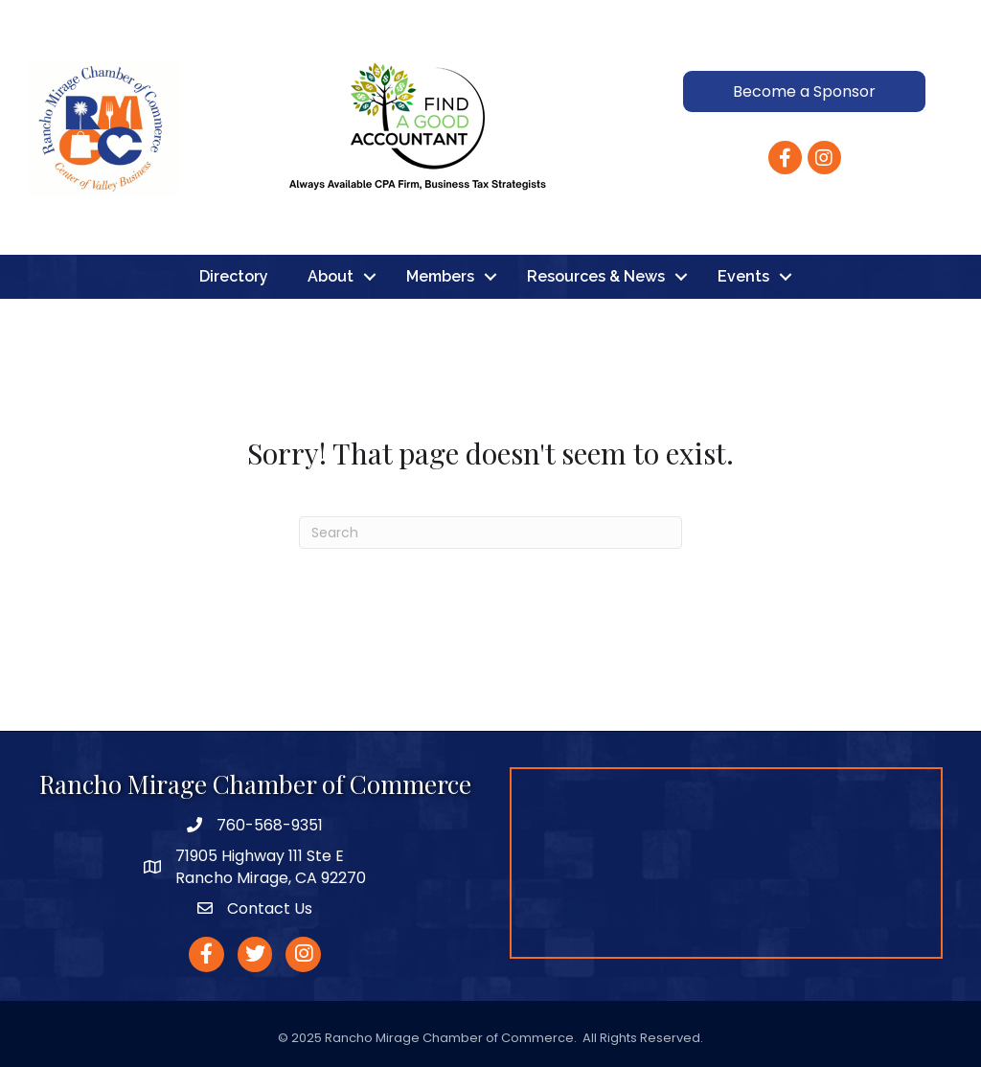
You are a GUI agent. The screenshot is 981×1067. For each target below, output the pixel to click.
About (331, 276)
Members (440, 276)
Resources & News (596, 276)
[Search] (490, 532)
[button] (804, 91)
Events (743, 276)
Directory (233, 276)
